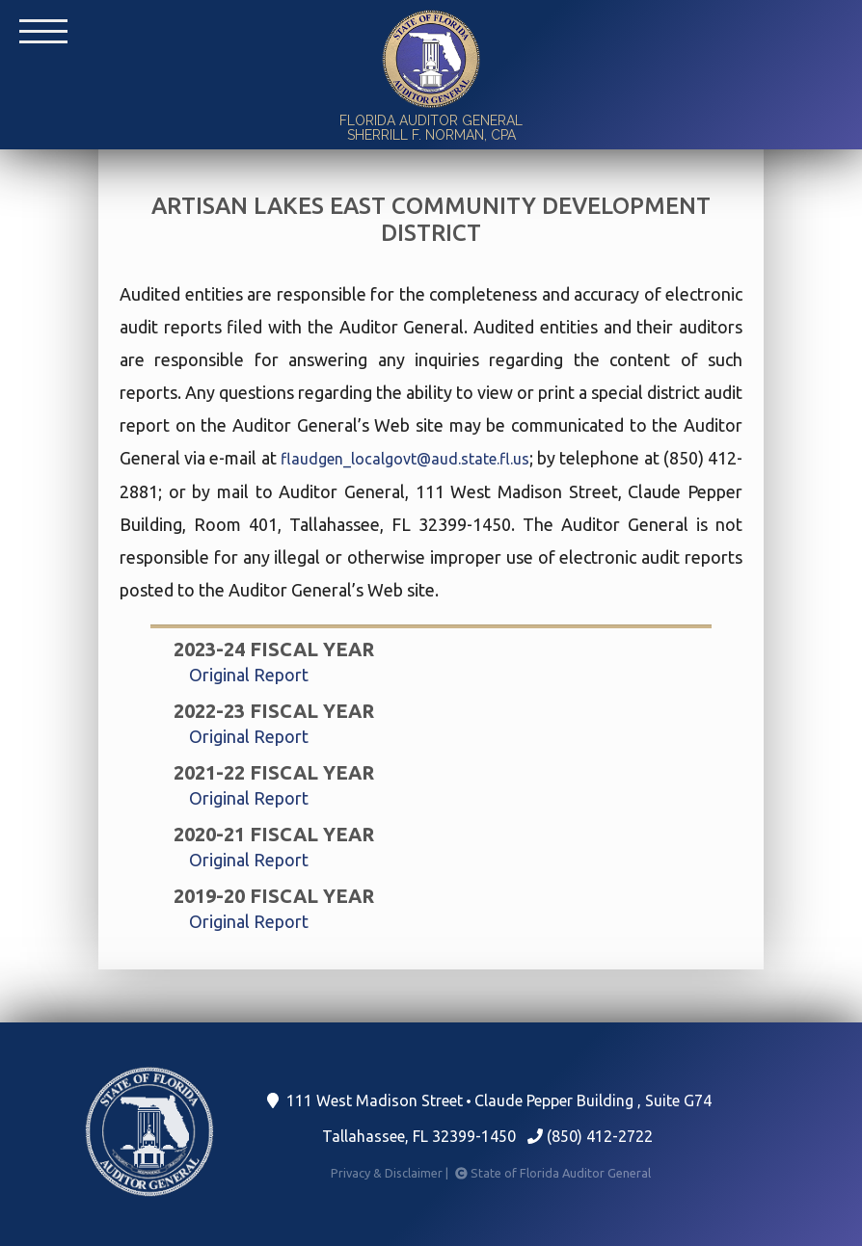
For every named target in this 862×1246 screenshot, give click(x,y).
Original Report (249, 674)
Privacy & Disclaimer (391, 1173)
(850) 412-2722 (590, 1136)
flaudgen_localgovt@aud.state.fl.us (405, 458)
